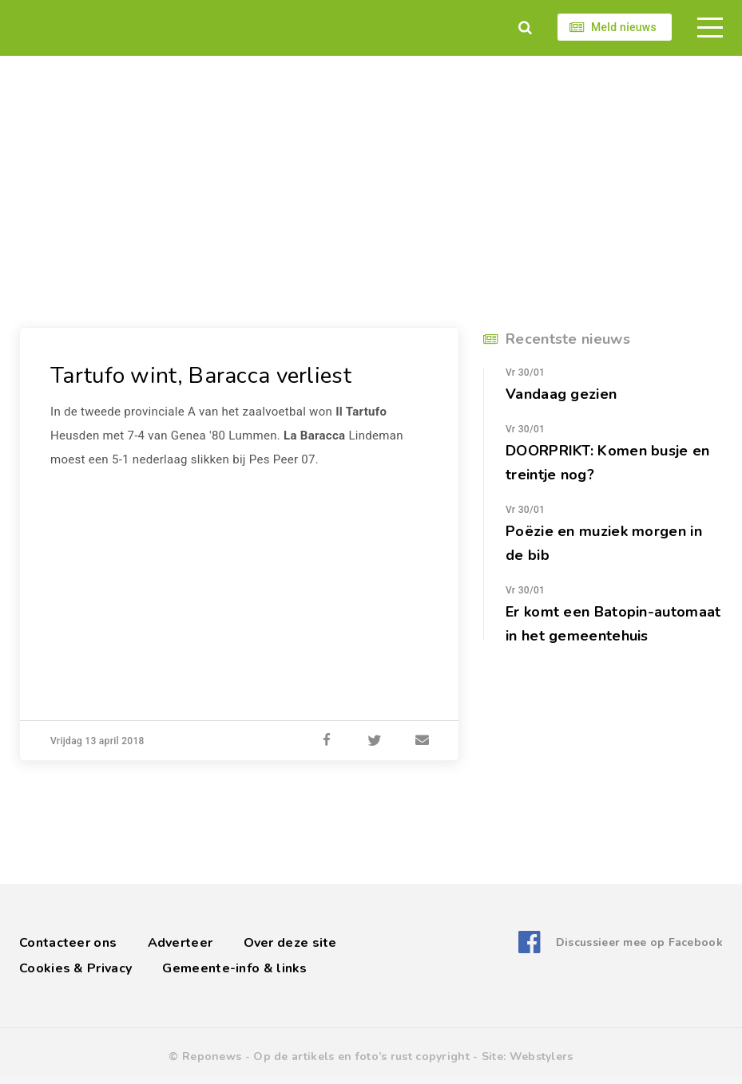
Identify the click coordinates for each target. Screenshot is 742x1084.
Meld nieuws (624, 27)
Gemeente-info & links (234, 968)
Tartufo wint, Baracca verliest (200, 376)
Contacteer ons (68, 943)
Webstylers (541, 1056)
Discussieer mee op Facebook (639, 942)
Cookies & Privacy (75, 968)
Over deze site (290, 943)
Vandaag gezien (561, 394)
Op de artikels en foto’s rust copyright (361, 1056)
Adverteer (180, 943)
